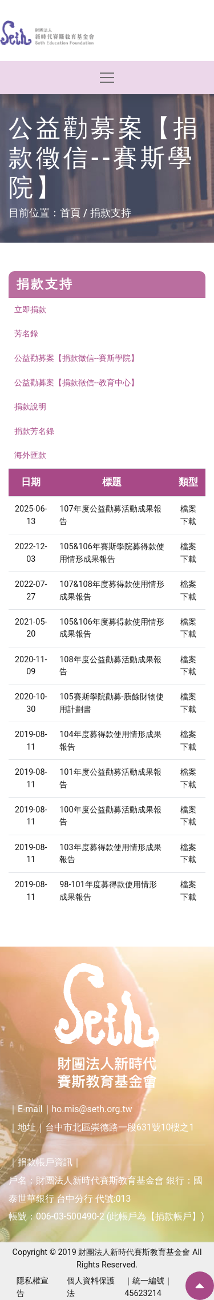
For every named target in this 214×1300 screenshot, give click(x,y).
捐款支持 (110, 213)
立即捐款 (30, 310)
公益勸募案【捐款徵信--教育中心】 (76, 383)
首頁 (70, 213)
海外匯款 (30, 455)
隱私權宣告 (33, 1287)
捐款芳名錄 (34, 431)
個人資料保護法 (91, 1287)
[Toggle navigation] (107, 77)
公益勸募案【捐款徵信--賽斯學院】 (76, 358)
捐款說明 (30, 407)
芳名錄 (26, 334)
